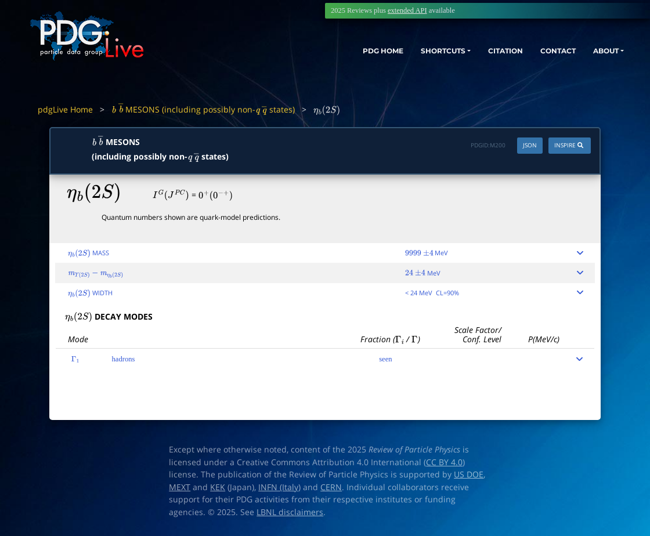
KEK (217, 487)
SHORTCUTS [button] (411, 50)
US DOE (468, 474)
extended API (407, 10)
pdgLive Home (65, 109)
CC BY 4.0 (444, 462)
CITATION (485, 50)
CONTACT (545, 50)
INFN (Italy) (279, 487)
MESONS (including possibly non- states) (203, 109)
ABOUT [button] (600, 50)
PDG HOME (340, 50)
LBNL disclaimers (290, 512)
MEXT (179, 487)
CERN (331, 487)
